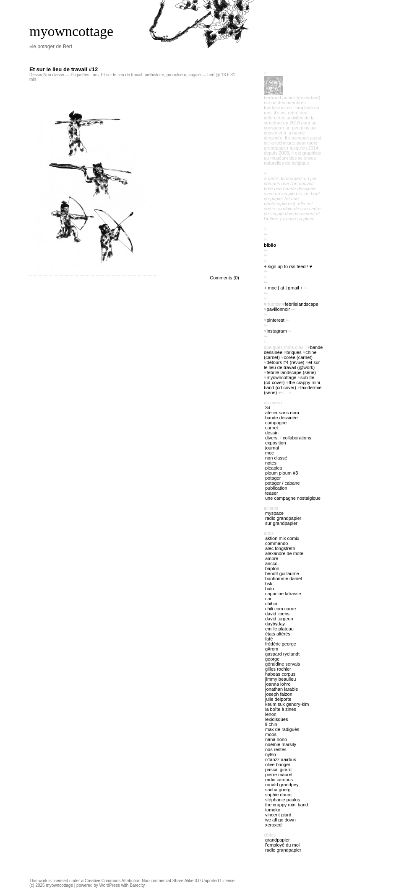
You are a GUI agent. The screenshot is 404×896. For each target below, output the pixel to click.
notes (270, 462)
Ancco (271, 563)
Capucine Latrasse (283, 593)
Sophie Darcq (278, 794)
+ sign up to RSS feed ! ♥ (288, 266)
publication (276, 488)
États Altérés (277, 633)
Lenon (270, 714)
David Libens (277, 613)
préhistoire (154, 74)
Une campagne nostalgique (293, 498)
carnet (271, 427)
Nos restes (276, 749)
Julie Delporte (278, 699)
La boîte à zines (280, 709)
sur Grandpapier (281, 523)
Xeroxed (273, 824)
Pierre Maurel (278, 774)
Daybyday (275, 623)
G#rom (271, 648)
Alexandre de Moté (284, 553)
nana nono (276, 739)
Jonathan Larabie (281, 689)
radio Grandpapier (283, 518)
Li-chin (271, 724)
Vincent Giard (278, 814)
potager (273, 477)
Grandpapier (277, 839)
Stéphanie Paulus (282, 799)
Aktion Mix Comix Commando (282, 541)
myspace (274, 513)
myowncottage (71, 31)
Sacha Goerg (278, 789)
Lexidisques (276, 719)
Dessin (35, 74)
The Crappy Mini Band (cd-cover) (292, 385)
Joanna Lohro (278, 684)
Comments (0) (224, 277)
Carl (269, 598)
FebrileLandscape (301, 304)
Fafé (269, 638)
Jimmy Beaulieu (280, 679)
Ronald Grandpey (282, 784)
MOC (269, 452)
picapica (273, 467)
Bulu (269, 588)
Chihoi (271, 603)
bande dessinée (281, 417)
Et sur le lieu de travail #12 (63, 69)
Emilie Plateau (279, 628)
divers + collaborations (288, 437)
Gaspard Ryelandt (282, 653)
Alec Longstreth (280, 548)
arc (96, 74)
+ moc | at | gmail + (283, 287)
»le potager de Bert (50, 46)
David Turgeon (279, 618)
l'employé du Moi (282, 844)
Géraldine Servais (282, 663)
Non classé (53, 74)
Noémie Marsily (280, 744)
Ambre (271, 558)
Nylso (270, 754)
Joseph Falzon (278, 694)
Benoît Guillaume (282, 573)
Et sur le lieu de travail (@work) (292, 365)
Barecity (137, 885)
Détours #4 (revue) (286, 362)
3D (267, 407)
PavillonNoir (278, 309)
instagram (277, 330)
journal (272, 447)
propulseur (176, 74)
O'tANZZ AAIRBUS (280, 759)
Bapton (272, 568)
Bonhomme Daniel (283, 578)
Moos (270, 734)
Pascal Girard (278, 769)
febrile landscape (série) (291, 372)
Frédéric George (280, 643)
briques (294, 352)
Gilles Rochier (278, 668)
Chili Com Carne (280, 608)
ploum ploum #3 (281, 472)
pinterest (275, 320)
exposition (275, 442)
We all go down (280, 819)
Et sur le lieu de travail (121, 74)
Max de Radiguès (282, 729)
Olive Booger (277, 764)
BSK (268, 583)
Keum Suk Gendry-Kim (287, 704)
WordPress (109, 885)
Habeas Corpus (280, 674)
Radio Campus (279, 779)
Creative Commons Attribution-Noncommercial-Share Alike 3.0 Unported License (160, 880)
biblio (270, 245)
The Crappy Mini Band (286, 804)
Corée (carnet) (298, 357)
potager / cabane (282, 482)
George (272, 658)
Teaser (271, 493)
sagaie (194, 74)
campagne (276, 422)
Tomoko (272, 809)
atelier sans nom (282, 412)
